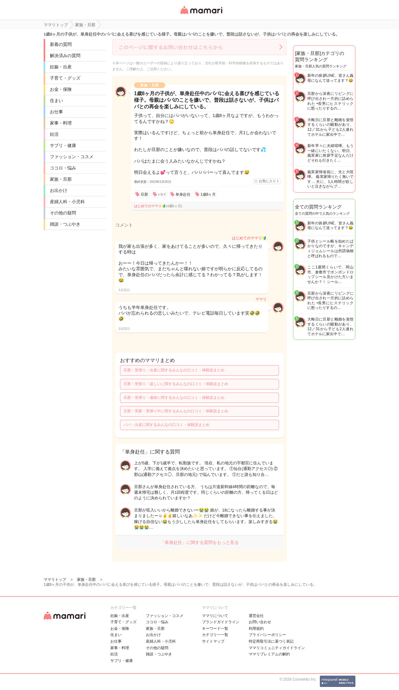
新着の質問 (61, 44)
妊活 (54, 134)
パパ (162, 194)
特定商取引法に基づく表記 (271, 641)
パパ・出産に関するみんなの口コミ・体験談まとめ (166, 425)
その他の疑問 (63, 212)
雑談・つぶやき (65, 224)
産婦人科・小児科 (67, 201)
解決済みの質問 (65, 55)
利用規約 (256, 628)
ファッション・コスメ (72, 156)
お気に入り (269, 181)
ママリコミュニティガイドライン (277, 648)
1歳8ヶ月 (208, 194)
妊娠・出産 (61, 66)
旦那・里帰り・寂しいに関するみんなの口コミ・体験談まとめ (175, 384)
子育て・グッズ (65, 78)
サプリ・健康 (63, 145)
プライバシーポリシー (267, 635)
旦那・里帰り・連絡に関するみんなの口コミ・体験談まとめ (173, 397)
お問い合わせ (260, 622)
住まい (56, 100)
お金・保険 (61, 89)
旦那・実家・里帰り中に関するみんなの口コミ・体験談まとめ (175, 411)
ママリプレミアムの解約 (269, 654)
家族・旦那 (61, 179)
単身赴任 (182, 194)
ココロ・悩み (63, 167)
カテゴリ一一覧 (215, 635)
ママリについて (215, 616)
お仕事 (56, 111)
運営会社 (256, 616)
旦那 (144, 194)
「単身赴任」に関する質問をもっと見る (199, 542)
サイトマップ (213, 641)
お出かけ (58, 190)
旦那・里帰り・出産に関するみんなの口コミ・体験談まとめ (173, 370)
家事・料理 (61, 122)
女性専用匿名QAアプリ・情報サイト (201, 14)
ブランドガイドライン (220, 622)
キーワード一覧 (215, 628)
